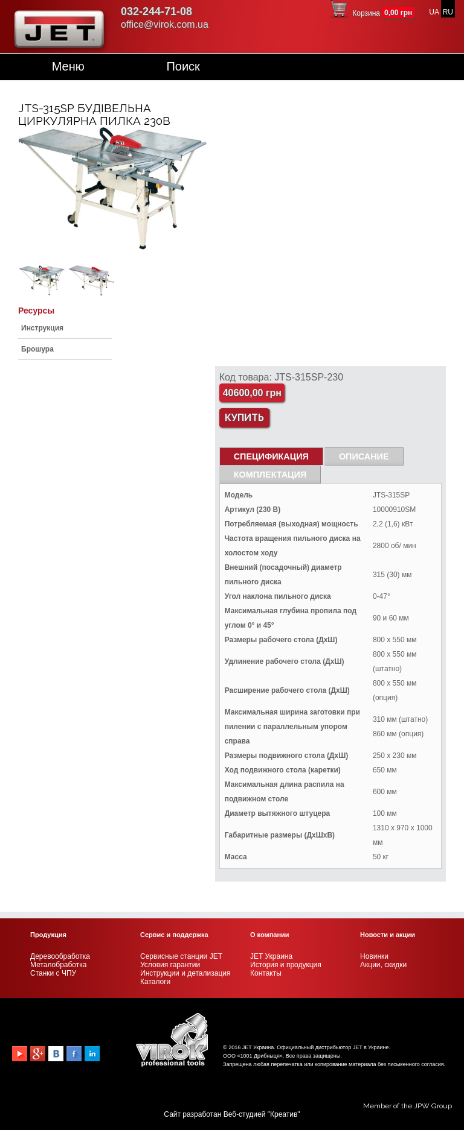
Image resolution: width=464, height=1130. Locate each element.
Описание (364, 456)
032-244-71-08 (156, 11)
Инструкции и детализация (185, 973)
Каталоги (155, 981)
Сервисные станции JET (181, 956)
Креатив (283, 1114)
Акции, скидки (383, 965)
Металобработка (58, 965)
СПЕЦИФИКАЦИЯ (271, 456)
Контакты (266, 973)
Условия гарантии (170, 965)
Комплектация (270, 474)
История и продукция (285, 965)
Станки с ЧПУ (53, 973)
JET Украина (271, 956)
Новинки (374, 956)
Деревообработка (60, 956)
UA (434, 12)
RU (448, 12)
